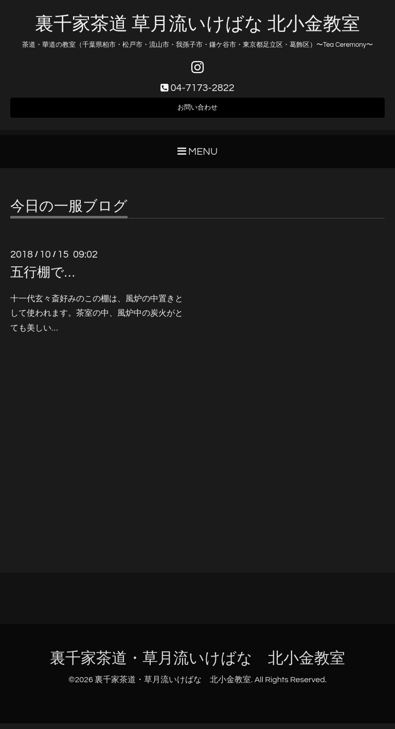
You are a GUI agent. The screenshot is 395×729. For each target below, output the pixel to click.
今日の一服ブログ (69, 212)
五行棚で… (42, 278)
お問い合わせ (197, 111)
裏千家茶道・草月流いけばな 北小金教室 (197, 664)
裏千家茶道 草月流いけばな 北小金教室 (197, 24)
